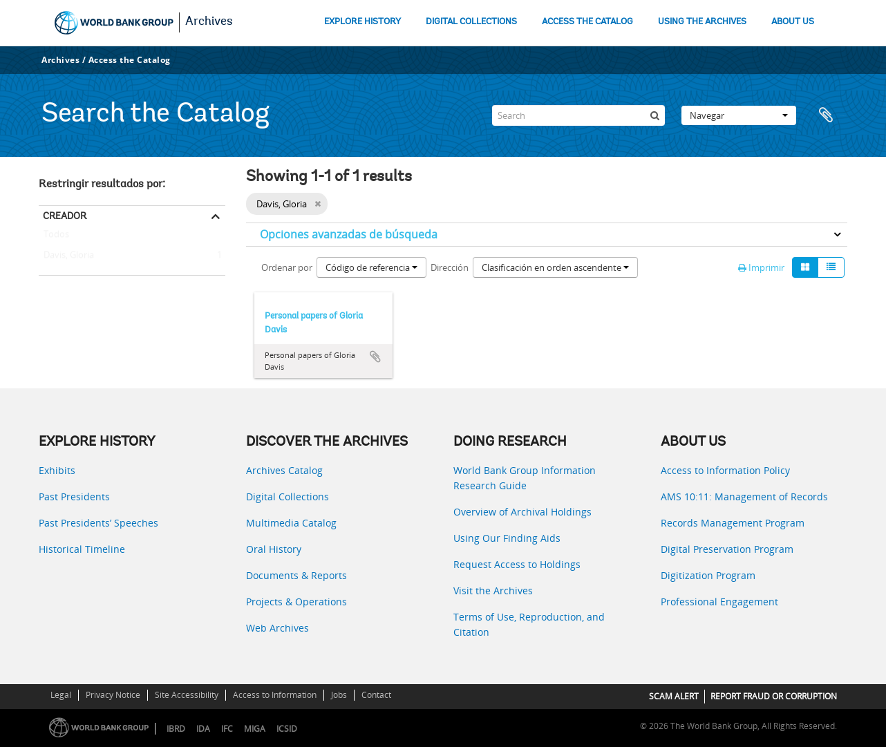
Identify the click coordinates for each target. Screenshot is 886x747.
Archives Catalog (284, 470)
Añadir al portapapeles (375, 356)
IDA (203, 729)
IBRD (176, 729)
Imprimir (761, 267)
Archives (209, 22)
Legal (60, 695)
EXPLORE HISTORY (362, 21)
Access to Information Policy (725, 470)
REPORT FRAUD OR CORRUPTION (773, 696)
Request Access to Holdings (517, 564)
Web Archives (277, 627)
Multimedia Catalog (291, 522)
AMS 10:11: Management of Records (744, 496)
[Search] (578, 115)
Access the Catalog (129, 60)
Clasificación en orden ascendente (555, 267)
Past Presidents (74, 496)
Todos (56, 237)
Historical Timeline (82, 549)
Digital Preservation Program (727, 549)
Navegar (739, 115)
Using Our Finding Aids (506, 538)
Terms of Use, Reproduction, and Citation (529, 624)
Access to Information (275, 695)
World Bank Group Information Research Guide (524, 478)
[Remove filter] (317, 203)
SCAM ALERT (674, 696)
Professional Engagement (719, 601)
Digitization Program (708, 575)
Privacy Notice (113, 695)
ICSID (286, 729)
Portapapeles (830, 115)
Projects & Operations (296, 601)
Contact (376, 695)
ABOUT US (792, 21)
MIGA (254, 729)
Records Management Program (732, 522)
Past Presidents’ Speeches (98, 522)
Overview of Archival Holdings (522, 511)
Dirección (450, 267)
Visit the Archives (493, 590)
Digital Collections (287, 496)
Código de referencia (371, 267)
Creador (64, 216)
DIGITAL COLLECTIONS (471, 21)
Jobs (339, 695)
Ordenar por (286, 267)
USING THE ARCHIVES (702, 21)
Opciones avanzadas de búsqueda (348, 234)
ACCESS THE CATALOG (587, 21)
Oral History (273, 549)
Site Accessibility (186, 695)
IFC (227, 729)
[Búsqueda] (654, 115)
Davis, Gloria (66, 255)
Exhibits (57, 470)
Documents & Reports (296, 575)
